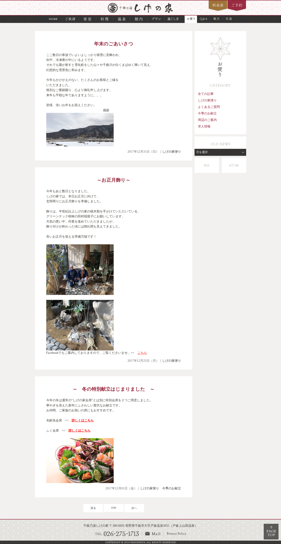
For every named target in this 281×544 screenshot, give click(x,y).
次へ (134, 508)
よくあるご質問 (209, 107)
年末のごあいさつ (113, 43)
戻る (93, 508)
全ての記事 (206, 94)
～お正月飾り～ (113, 180)
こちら (142, 352)
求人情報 (204, 126)
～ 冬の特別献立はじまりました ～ (114, 389)
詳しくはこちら (83, 420)
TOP (113, 507)
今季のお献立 (171, 488)
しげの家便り (171, 151)
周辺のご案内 (207, 120)
